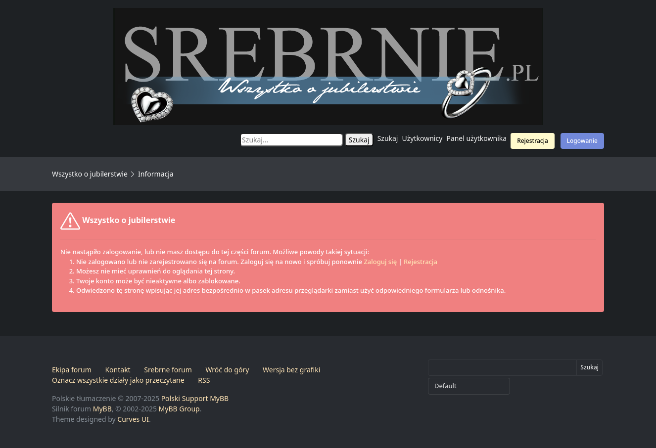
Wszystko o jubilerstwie (90, 174)
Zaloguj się (380, 261)
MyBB (102, 408)
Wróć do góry (227, 369)
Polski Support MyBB (195, 398)
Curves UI (133, 419)
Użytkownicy (422, 138)
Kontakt (117, 369)
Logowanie (582, 140)
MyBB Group (179, 408)
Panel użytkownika (476, 138)
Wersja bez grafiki (291, 369)
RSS (204, 380)
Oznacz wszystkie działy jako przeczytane (118, 380)
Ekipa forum (72, 369)
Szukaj (387, 138)
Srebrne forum (167, 369)
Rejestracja (532, 140)
